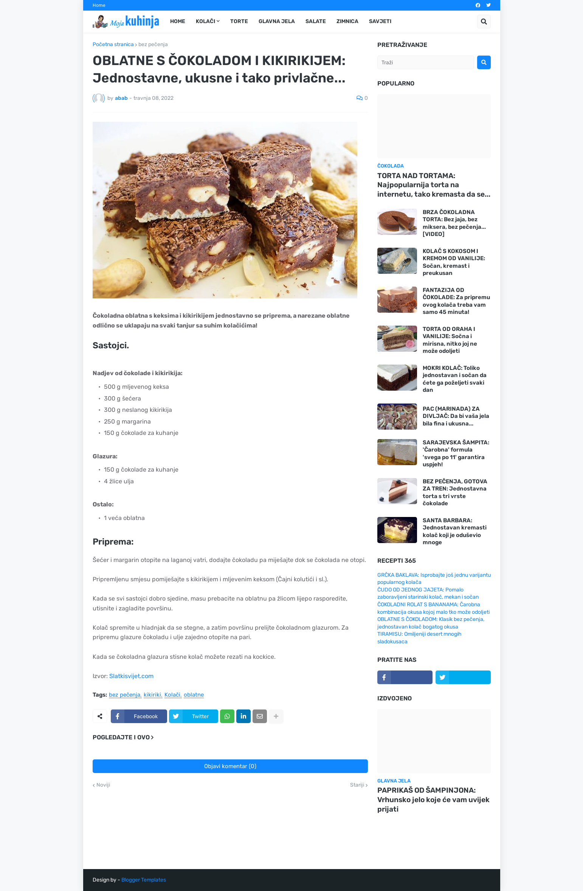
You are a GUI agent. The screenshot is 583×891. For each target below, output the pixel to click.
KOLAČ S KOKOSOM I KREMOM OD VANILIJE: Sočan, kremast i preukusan (454, 262)
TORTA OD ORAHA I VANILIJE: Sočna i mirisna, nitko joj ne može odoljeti (450, 340)
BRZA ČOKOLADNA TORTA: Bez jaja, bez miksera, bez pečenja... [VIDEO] (454, 223)
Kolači (172, 695)
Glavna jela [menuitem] (277, 21)
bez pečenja (153, 44)
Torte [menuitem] (239, 21)
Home (99, 5)
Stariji (357, 785)
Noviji (103, 785)
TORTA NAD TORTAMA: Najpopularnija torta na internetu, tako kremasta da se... (433, 185)
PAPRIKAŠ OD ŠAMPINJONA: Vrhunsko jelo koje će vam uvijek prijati (433, 799)
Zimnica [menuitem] (347, 21)
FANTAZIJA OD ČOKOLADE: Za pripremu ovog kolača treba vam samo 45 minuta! (456, 301)
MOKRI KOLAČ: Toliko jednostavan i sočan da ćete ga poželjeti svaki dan (455, 379)
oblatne (194, 695)
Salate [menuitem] (315, 21)
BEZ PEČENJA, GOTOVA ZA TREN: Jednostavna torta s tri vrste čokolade (455, 492)
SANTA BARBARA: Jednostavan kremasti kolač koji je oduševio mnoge (455, 531)
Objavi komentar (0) (230, 766)
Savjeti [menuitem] (380, 21)
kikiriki (152, 695)
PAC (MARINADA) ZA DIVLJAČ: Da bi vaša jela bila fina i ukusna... (456, 416)
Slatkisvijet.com (131, 676)
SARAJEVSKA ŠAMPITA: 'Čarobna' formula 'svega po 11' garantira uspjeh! (456, 453)
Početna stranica (113, 44)
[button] (484, 21)
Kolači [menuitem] (205, 21)
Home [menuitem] (177, 21)
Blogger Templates (143, 880)
